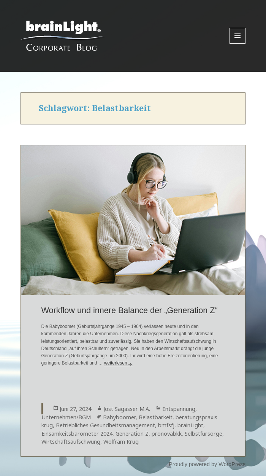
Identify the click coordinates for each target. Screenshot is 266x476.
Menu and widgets (237, 43)
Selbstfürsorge (203, 433)
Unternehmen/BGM (66, 417)
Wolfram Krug (121, 441)
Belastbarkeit (156, 417)
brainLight (190, 425)
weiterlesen (118, 363)
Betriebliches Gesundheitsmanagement (105, 425)
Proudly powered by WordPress (207, 464)
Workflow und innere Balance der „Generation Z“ (129, 310)
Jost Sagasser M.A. (126, 408)
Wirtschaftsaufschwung (70, 441)
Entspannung (178, 408)
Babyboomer (119, 417)
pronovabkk (167, 433)
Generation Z (132, 433)
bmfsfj (166, 425)
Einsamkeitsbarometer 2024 (76, 433)
